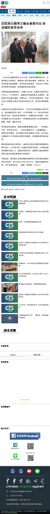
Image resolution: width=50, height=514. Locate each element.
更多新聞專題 (25, 400)
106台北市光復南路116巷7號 (21, 491)
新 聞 (11, 11)
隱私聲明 (38, 504)
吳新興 (6, 189)
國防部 (11, 189)
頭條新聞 (5, 346)
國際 (20, 15)
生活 (42, 15)
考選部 (16, 189)
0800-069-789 (24, 500)
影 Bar (27, 11)
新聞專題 (5, 362)
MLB (26, 15)
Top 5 (12, 355)
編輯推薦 (37, 355)
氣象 (8, 15)
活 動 (35, 11)
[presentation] (49, 11)
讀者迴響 (10, 330)
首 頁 (3, 11)
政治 (14, 15)
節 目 (19, 11)
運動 (37, 15)
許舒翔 (22, 189)
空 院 (43, 11)
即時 (3, 15)
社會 (31, 15)
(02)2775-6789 (16, 495)
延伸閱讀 (10, 197)
